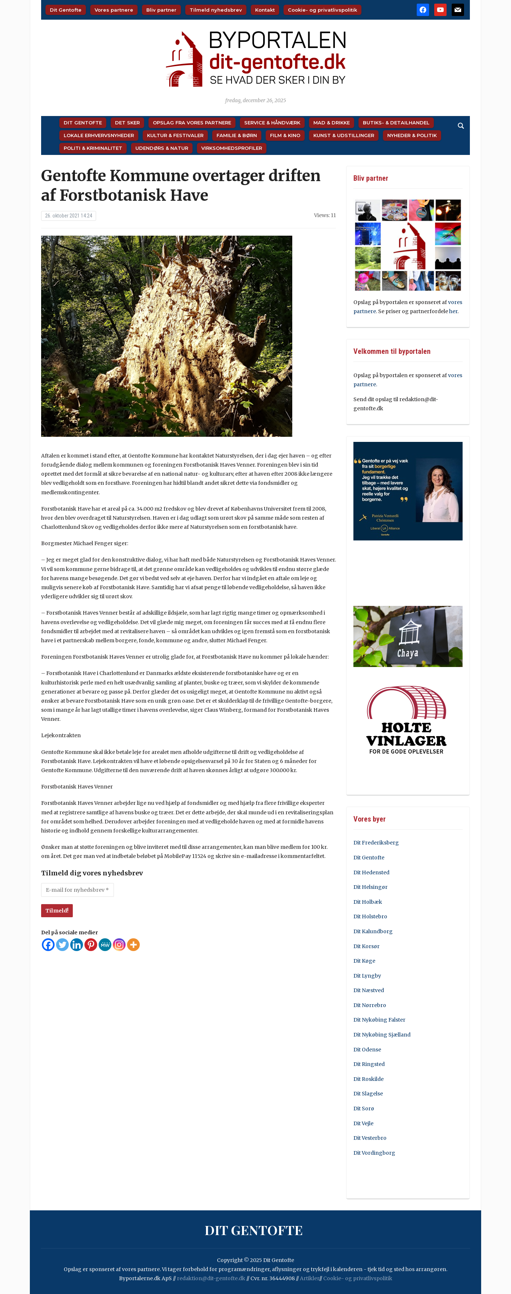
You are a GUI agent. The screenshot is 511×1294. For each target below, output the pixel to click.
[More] (133, 944)
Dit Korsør (366, 946)
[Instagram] (119, 944)
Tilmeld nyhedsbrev (216, 10)
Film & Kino (285, 135)
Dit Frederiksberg (376, 842)
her (453, 311)
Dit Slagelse (368, 1093)
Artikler (309, 1278)
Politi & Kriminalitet (93, 148)
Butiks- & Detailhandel (396, 122)
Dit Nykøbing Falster (379, 1020)
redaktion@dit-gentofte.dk (211, 1278)
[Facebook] (48, 944)
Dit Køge (364, 961)
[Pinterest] (90, 944)
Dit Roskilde (368, 1079)
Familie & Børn (237, 135)
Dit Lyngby (367, 976)
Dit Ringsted (369, 1064)
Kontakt (265, 10)
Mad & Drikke (331, 122)
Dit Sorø (363, 1108)
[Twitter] (62, 944)
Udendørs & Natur (161, 148)
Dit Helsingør (370, 887)
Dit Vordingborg (374, 1153)
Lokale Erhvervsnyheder (99, 135)
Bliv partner (161, 10)
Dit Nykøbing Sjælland (382, 1034)
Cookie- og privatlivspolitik (322, 10)
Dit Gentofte (66, 10)
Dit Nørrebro (369, 1005)
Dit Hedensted (371, 872)
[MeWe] (105, 944)
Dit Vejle (363, 1123)
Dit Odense (367, 1049)
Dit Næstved (368, 990)
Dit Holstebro (370, 916)
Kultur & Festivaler (175, 135)
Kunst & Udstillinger (343, 135)
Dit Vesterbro (370, 1138)
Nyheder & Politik (412, 135)
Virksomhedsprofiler (231, 148)
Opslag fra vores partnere (192, 122)
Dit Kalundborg (373, 931)
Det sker (127, 122)
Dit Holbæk (367, 902)
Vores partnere (114, 10)
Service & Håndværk (272, 122)
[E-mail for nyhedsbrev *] (77, 890)
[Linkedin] (76, 944)
